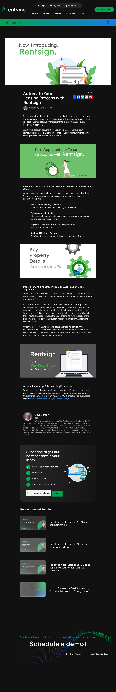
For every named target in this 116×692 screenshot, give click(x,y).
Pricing (46, 13)
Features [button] (35, 13)
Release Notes (14, 24)
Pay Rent (55, 6)
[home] (13, 9)
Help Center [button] (71, 6)
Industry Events (15, 20)
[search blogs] (97, 22)
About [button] (82, 13)
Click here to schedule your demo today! (49, 398)
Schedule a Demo (104, 9)
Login (41, 6)
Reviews (57, 13)
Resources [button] (70, 13)
